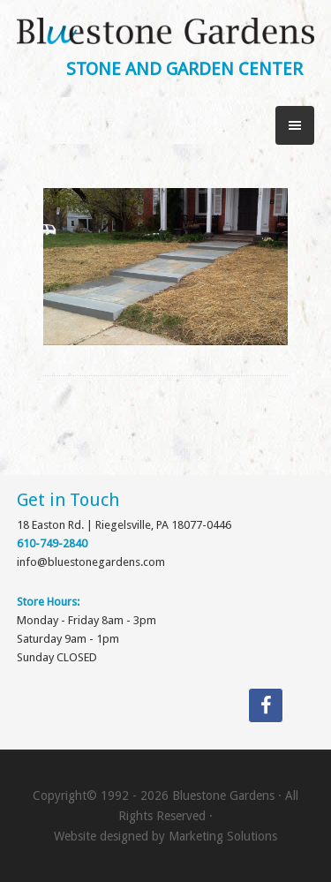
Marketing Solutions (223, 836)
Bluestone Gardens (166, 37)
